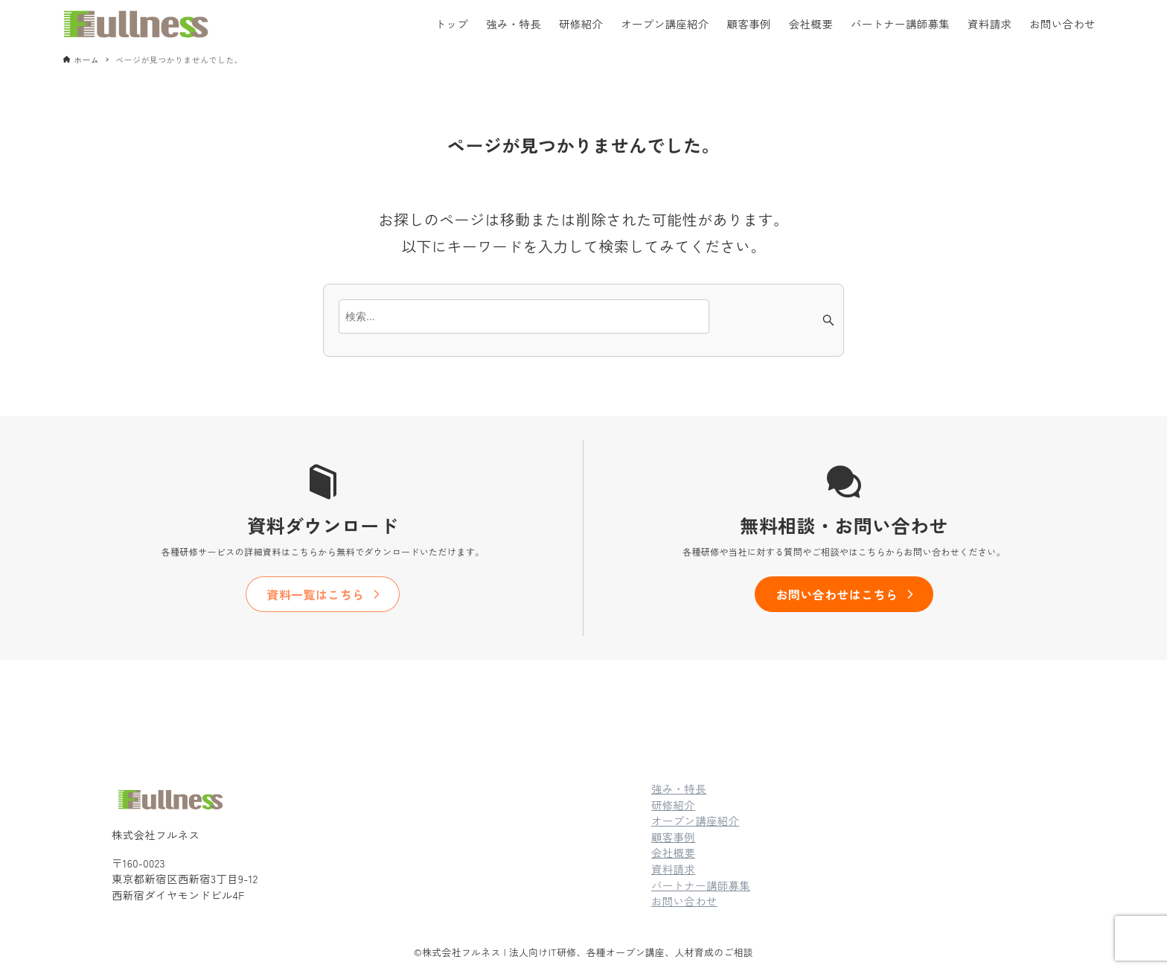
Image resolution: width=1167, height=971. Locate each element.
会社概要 (673, 852)
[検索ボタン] (828, 320)
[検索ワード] (524, 316)
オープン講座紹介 (695, 820)
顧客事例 (673, 836)
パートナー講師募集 (700, 885)
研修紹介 (673, 804)
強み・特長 (678, 788)
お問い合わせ (684, 900)
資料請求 (673, 868)
